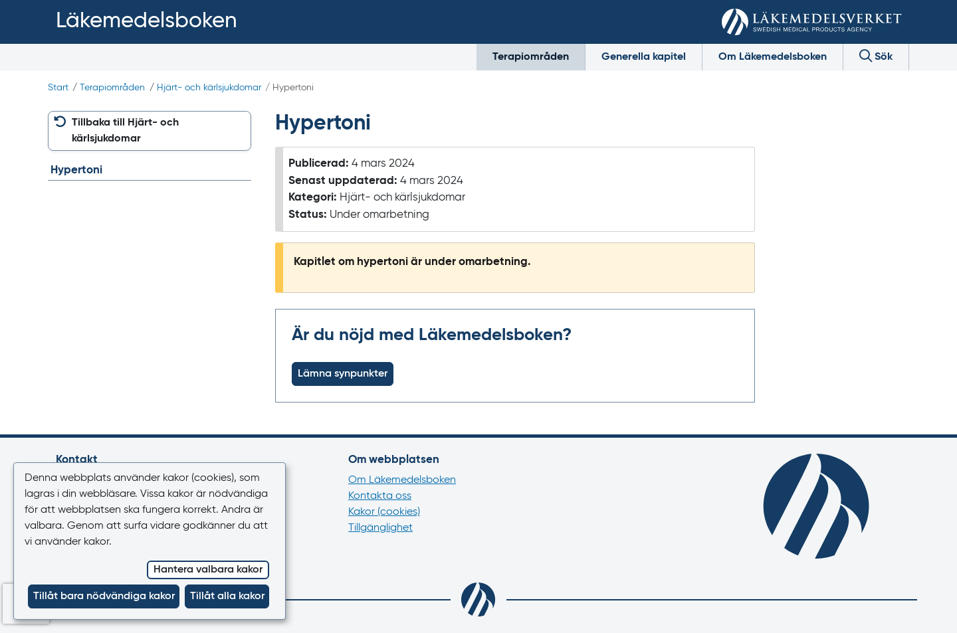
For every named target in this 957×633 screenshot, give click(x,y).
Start (58, 87)
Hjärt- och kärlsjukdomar (209, 87)
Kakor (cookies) (384, 512)
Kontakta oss (379, 496)
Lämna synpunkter (342, 374)
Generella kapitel (643, 57)
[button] (149, 131)
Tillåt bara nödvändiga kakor (104, 596)
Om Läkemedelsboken (772, 57)
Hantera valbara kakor (208, 570)
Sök (876, 56)
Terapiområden (530, 57)
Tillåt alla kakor (227, 596)
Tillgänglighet (380, 528)
